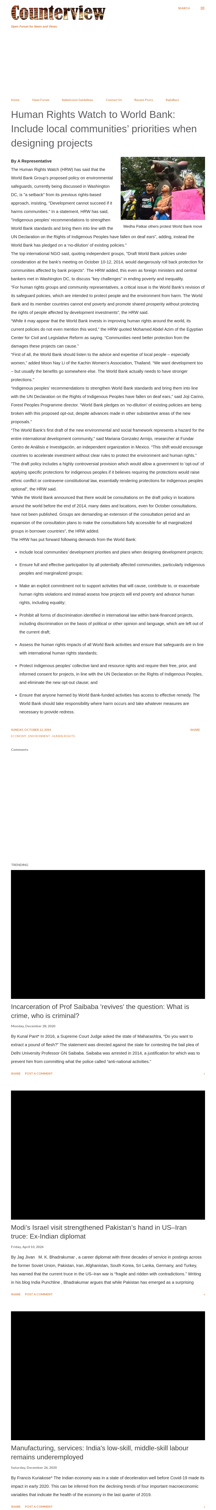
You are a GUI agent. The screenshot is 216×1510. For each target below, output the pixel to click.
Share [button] (195, 729)
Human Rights (63, 736)
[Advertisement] (108, 63)
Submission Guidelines (77, 100)
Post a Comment (39, 1073)
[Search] (184, 8)
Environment (39, 736)
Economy (19, 736)
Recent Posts (143, 100)
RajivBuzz (172, 100)
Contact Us (114, 100)
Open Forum (40, 100)
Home (15, 100)
